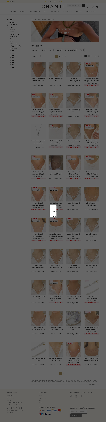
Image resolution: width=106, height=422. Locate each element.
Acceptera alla (53, 223)
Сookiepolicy (43, 213)
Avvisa (44, 227)
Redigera (62, 227)
